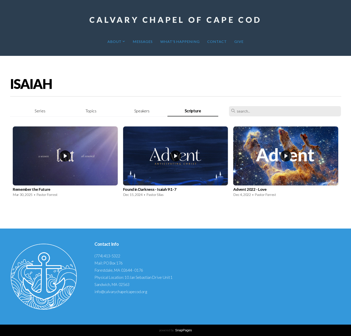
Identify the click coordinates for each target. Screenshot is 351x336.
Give (239, 41)
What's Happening (180, 41)
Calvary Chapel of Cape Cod (175, 20)
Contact (217, 41)
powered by (175, 330)
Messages (143, 41)
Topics (91, 110)
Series (40, 110)
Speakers (142, 110)
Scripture (193, 110)
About (116, 41)
